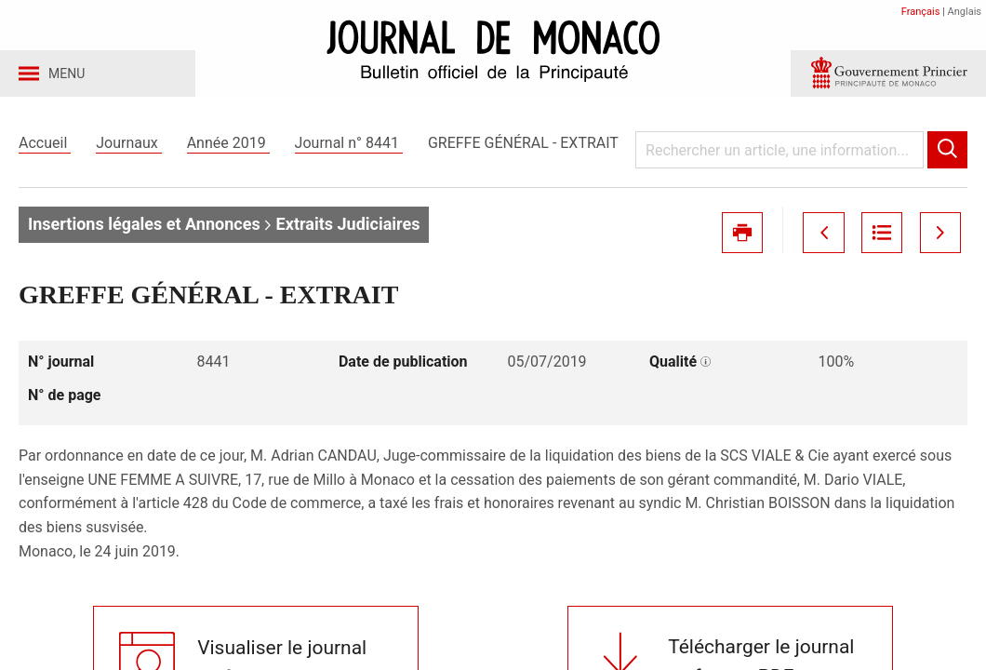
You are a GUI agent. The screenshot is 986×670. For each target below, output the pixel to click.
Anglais (964, 12)
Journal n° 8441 (349, 147)
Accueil (45, 147)
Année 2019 (228, 147)
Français (920, 12)
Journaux (128, 147)
